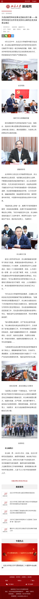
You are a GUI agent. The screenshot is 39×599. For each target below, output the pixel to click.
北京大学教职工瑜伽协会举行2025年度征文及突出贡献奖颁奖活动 (23, 512)
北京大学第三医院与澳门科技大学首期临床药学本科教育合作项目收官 (23, 503)
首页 (3, 13)
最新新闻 (19, 487)
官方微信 (10, 584)
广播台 (32, 580)
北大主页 (27, 1)
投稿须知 (11, 594)
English (34, 1)
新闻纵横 (9, 13)
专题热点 (19, 541)
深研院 (24, 577)
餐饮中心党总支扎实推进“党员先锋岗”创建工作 (23, 529)
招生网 (29, 577)
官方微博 (29, 584)
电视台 (19, 580)
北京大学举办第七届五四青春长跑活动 (22, 493)
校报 (6, 580)
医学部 (18, 577)
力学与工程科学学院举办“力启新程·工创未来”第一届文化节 (23, 521)
